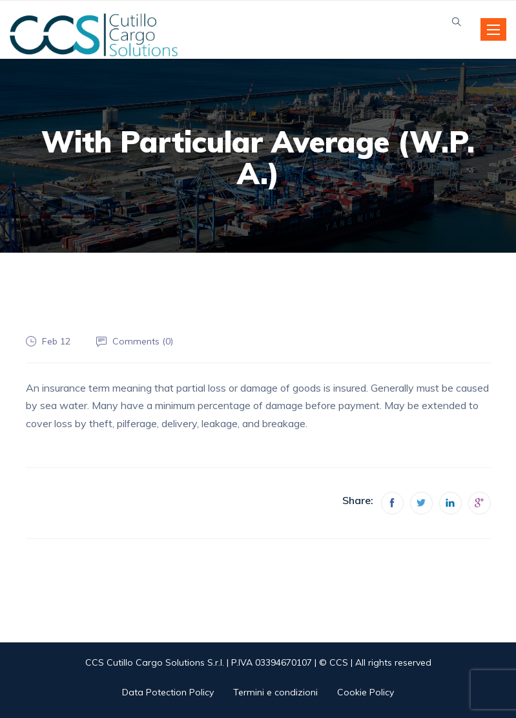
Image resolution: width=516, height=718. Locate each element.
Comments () (142, 341)
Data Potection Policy (168, 692)
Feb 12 (56, 341)
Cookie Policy (365, 692)
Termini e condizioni (275, 692)
